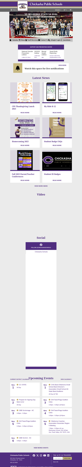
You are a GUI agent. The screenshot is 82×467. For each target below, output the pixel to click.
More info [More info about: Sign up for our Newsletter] (55, 462)
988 (43, 57)
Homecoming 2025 (20, 141)
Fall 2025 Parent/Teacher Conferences (23, 175)
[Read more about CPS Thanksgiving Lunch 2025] (25, 113)
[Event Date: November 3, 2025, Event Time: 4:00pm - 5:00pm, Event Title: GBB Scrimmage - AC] (28, 411)
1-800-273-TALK (26, 57)
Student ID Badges (52, 174)
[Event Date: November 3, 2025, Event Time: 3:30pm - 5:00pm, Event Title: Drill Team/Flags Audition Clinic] (60, 402)
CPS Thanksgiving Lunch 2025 (23, 107)
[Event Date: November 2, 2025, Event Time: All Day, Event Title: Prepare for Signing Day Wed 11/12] (28, 402)
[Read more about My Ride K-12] (57, 113)
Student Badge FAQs (53, 141)
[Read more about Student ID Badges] (57, 180)
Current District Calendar (19, 379)
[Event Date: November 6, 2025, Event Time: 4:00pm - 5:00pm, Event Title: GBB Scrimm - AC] (28, 439)
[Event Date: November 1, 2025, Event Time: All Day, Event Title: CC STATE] (28, 386)
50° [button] (65, 10)
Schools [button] (58, 10)
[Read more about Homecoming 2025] (25, 145)
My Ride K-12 (50, 106)
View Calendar (66, 379)
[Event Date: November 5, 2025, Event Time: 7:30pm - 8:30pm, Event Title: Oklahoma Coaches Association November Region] (60, 426)
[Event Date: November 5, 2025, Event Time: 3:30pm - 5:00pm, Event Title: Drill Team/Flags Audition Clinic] (28, 423)
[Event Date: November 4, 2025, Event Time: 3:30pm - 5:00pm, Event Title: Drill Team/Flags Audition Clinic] (60, 412)
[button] (66, 40)
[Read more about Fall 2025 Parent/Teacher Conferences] (25, 180)
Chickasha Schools (41, 252)
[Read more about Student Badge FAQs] (57, 145)
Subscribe (67, 458)
